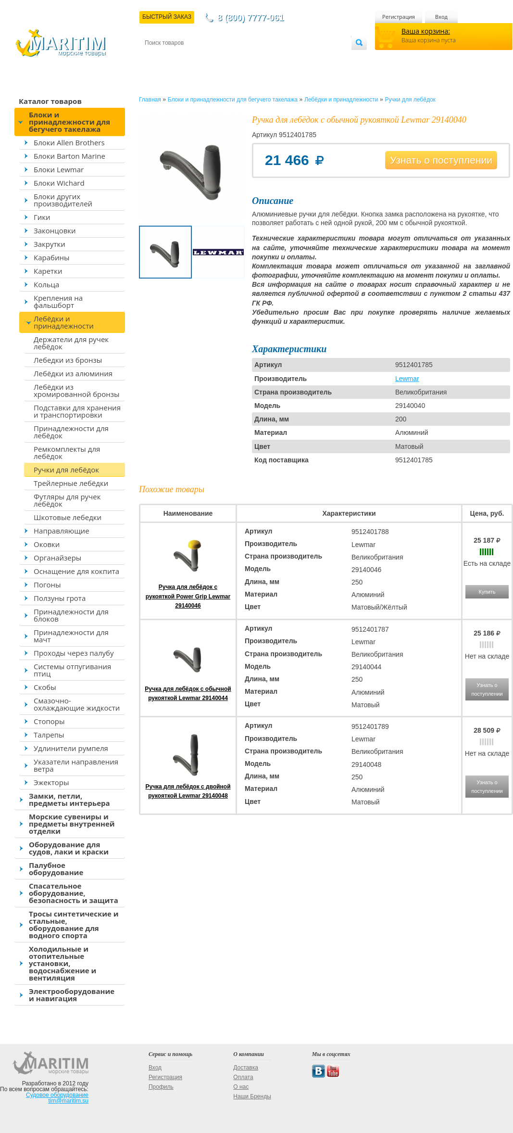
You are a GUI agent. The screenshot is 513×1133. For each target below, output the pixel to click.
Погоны (47, 584)
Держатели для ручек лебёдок (71, 342)
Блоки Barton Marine (69, 156)
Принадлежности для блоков (71, 615)
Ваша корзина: (425, 31)
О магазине (259, 58)
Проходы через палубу (73, 653)
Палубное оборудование (56, 868)
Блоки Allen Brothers (69, 142)
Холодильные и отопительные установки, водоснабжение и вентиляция (62, 963)
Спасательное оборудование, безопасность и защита (73, 893)
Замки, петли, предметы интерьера (69, 799)
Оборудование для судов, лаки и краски (69, 848)
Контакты (155, 58)
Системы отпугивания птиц (72, 670)
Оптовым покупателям (321, 58)
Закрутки (49, 244)
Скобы (45, 687)
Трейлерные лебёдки (71, 483)
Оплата (224, 58)
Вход (441, 16)
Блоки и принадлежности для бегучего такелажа (69, 122)
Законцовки (55, 230)
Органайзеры (57, 557)
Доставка (192, 58)
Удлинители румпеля (71, 748)
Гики (42, 217)
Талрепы (49, 734)
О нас (241, 1086)
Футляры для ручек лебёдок (67, 500)
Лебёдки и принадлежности (64, 322)
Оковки (47, 544)
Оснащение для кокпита (76, 571)
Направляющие (61, 530)
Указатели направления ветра (76, 765)
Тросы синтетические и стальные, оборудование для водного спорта (74, 924)
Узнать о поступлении (441, 159)
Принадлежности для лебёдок (71, 431)
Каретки (48, 271)
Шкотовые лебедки (67, 517)
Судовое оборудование (57, 1095)
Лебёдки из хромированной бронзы (77, 390)
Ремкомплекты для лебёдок (67, 452)
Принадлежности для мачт (71, 635)
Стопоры (49, 721)
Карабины (51, 257)
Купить (487, 592)
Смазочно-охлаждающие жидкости (77, 704)
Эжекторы (51, 782)
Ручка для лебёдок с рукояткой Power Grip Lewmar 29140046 (188, 596)
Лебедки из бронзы (68, 360)
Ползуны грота (60, 598)
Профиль (161, 1086)
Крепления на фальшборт (58, 301)
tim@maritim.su (68, 1100)
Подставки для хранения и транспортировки (77, 411)
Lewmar (407, 378)
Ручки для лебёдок (66, 469)
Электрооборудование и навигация (71, 994)
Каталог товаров (50, 101)
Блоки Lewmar (59, 169)
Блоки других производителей (63, 199)
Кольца (46, 284)
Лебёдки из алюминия (73, 373)
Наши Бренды (252, 1096)
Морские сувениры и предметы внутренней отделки (72, 824)
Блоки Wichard (59, 183)
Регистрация (398, 16)
